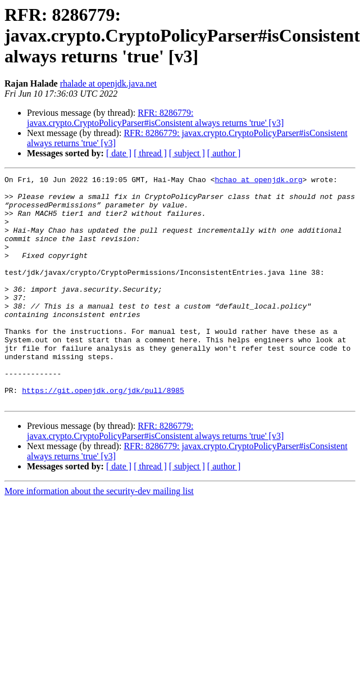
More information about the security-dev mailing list (99, 536)
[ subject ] (187, 153)
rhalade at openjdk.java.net (108, 83)
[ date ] (118, 153)
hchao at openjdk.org (258, 181)
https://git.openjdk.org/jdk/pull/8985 (103, 434)
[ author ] (224, 153)
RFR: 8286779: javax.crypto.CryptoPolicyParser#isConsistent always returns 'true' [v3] (155, 118)
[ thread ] (150, 153)
